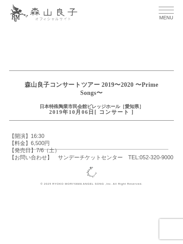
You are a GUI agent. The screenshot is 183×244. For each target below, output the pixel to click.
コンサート (114, 112)
